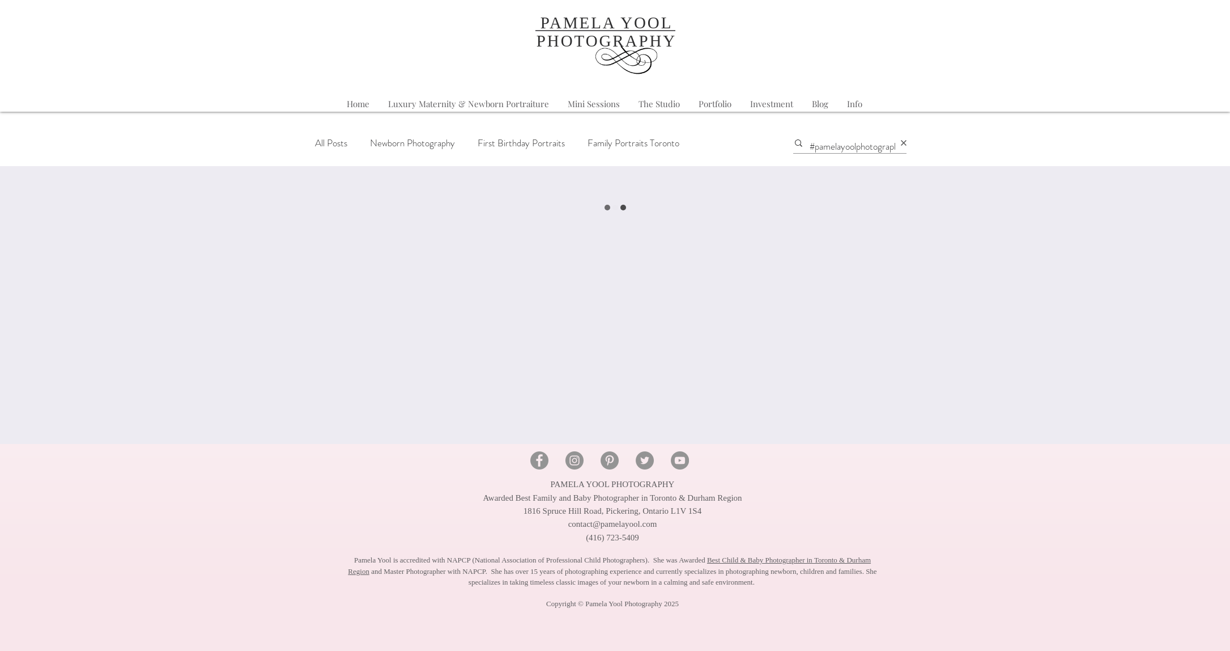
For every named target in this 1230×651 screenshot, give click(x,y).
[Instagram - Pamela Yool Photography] (574, 460)
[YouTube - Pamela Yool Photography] (680, 460)
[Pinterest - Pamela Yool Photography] (610, 460)
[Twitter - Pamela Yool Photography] (645, 460)
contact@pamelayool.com (612, 524)
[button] (855, 104)
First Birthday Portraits (521, 143)
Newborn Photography (412, 143)
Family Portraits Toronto (633, 143)
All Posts (331, 143)
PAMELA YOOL (606, 23)
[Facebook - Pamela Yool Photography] (539, 460)
